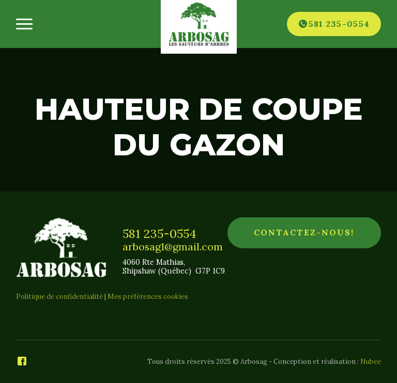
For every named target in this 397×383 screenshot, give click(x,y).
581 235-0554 (159, 233)
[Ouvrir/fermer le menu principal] (24, 24)
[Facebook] (22, 362)
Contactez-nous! (304, 232)
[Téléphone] (334, 24)
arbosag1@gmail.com (173, 247)
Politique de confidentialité (59, 296)
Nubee (370, 361)
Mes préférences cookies (148, 296)
